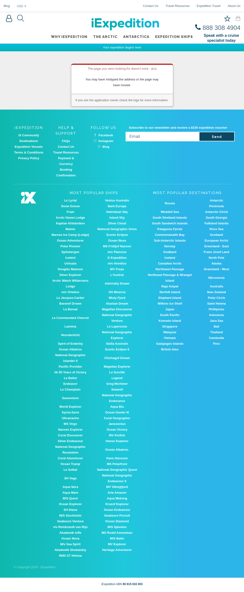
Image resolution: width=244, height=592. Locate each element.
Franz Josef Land (216, 252)
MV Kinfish (117, 435)
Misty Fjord (117, 298)
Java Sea (216, 320)
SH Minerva (117, 292)
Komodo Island (170, 320)
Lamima (70, 326)
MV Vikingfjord (117, 487)
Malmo (70, 229)
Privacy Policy (28, 158)
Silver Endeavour (70, 441)
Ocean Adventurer (70, 240)
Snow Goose (70, 206)
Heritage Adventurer (117, 550)
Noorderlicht (70, 335)
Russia (170, 203)
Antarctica (136, 37)
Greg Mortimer (117, 384)
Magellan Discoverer (117, 309)
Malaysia (169, 332)
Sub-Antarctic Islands (170, 240)
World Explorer (70, 406)
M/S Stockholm (70, 515)
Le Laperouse (117, 326)
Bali (216, 326)
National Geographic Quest (117, 469)
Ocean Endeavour (117, 510)
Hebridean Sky (117, 212)
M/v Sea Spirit (70, 544)
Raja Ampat (169, 286)
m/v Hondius (117, 263)
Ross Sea (216, 229)
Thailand (216, 332)
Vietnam (170, 338)
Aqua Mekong (117, 498)
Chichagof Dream (117, 358)
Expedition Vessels (29, 146)
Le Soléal (70, 469)
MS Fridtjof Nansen (117, 246)
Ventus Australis (117, 200)
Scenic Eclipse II (117, 349)
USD (21, 6)
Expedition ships (174, 37)
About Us (234, 6)
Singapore (170, 326)
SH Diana (70, 510)
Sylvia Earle (70, 412)
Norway (169, 246)
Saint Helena (216, 303)
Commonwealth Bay (170, 235)
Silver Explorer (70, 275)
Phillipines (216, 309)
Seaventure (70, 398)
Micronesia (216, 278)
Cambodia (216, 338)
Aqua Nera (70, 487)
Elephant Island (169, 298)
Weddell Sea (170, 212)
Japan (169, 309)
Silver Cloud (117, 223)
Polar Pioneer (70, 246)
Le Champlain (70, 389)
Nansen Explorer (70, 429)
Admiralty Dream (117, 283)
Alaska (217, 263)
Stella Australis (117, 343)
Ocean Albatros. (117, 449)
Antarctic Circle (216, 212)
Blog (7, 6)
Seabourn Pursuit (117, 515)
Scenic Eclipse (117, 235)
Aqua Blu (117, 406)
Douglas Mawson (70, 269)
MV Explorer (117, 544)
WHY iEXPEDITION (69, 37)
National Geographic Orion (117, 229)
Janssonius (117, 424)
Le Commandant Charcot (70, 318)
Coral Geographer (117, 418)
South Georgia (216, 217)
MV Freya (117, 269)
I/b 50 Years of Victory (70, 372)
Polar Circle (216, 298)
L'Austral (117, 275)
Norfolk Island (169, 292)
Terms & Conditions (28, 152)
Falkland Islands (216, 223)
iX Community (28, 135)
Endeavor (70, 384)
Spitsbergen (70, 252)
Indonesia (216, 315)
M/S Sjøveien (117, 527)
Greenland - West (216, 269)
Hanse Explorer (117, 441)
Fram (70, 212)
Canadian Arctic (170, 263)
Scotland (216, 235)
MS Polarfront (117, 464)
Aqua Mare (70, 492)
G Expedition (117, 257)
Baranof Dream (70, 303)
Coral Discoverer (70, 435)
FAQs (66, 141)
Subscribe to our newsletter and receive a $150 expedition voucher (178, 127)
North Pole (216, 257)
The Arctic (105, 37)
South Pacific (170, 315)
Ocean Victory (117, 429)
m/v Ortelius (70, 292)
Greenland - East (216, 246)
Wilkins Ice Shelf (170, 303)
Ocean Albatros (70, 349)
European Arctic (217, 240)
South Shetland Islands (170, 217)
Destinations (28, 141)
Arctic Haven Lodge (70, 217)
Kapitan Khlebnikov (70, 223)
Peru (216, 343)
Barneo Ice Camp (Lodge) (70, 235)
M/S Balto (117, 538)
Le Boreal (70, 309)
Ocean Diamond (117, 521)
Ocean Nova (117, 240)
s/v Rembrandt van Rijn (70, 527)
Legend (117, 378)
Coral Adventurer (70, 458)
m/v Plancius (116, 252)
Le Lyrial (70, 200)
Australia (216, 286)
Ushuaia (70, 263)
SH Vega (70, 478)
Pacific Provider (70, 366)
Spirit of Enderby (70, 343)
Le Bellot (70, 378)
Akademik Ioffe (70, 532)
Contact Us (150, 6)
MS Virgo (70, 424)
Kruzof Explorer (117, 504)
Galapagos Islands (169, 343)
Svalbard (169, 252)
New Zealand (216, 292)
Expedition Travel (209, 6)
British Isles (170, 349)
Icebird (70, 257)
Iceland (169, 257)
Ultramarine (70, 418)
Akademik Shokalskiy (70, 550)
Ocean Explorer (70, 504)
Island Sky (117, 217)
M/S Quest (70, 498)
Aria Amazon (117, 492)
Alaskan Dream (117, 303)
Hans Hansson (117, 458)
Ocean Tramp (70, 464)
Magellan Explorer (117, 366)
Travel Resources (177, 6)
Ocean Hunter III (117, 412)
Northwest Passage (170, 269)
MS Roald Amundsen (117, 532)
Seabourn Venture (70, 521)
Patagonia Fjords (169, 229)
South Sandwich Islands (170, 223)
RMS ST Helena (70, 555)
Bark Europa (117, 206)
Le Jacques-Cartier (70, 298)
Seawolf (117, 389)
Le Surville (117, 372)
